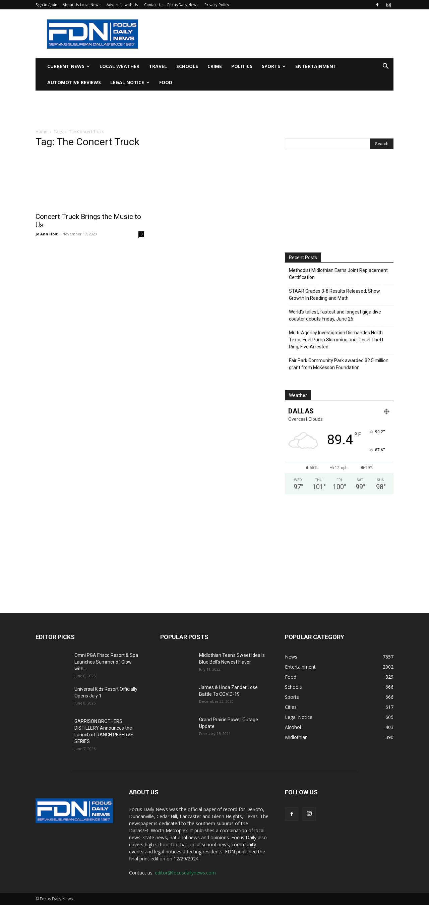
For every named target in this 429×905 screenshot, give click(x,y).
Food (165, 82)
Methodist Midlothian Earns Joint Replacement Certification (338, 274)
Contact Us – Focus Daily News (171, 4)
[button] (385, 67)
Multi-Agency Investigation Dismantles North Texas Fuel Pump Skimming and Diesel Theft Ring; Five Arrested (336, 339)
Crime (214, 66)
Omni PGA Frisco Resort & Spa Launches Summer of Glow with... (106, 662)
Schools (187, 66)
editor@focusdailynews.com (185, 872)
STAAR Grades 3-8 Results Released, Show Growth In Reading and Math (334, 294)
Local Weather (119, 66)
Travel (158, 66)
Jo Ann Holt (47, 233)
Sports (274, 66)
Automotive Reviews (74, 82)
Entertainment (315, 66)
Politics (241, 66)
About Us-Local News (81, 4)
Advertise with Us (122, 4)
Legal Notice (129, 82)
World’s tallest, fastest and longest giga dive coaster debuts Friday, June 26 (335, 315)
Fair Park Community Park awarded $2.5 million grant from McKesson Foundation (338, 364)
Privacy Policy (216, 4)
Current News (68, 66)
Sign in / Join (46, 4)
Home (41, 131)
